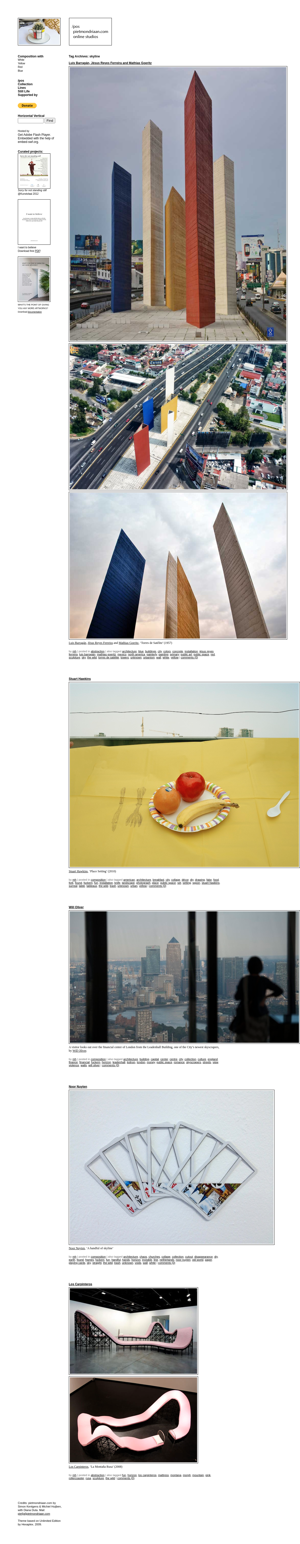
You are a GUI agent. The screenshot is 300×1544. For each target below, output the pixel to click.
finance (73, 1062)
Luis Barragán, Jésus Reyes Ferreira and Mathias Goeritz (110, 63)
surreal (73, 885)
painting (164, 654)
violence (74, 1065)
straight (97, 1262)
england (213, 1059)
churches (154, 1256)
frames (89, 1259)
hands (126, 1259)
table (82, 885)
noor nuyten (183, 1259)
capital (155, 1059)
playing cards (77, 1262)
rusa (88, 1478)
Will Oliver (76, 907)
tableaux (92, 885)
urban (134, 885)
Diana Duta (31, 1510)
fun (96, 882)
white (166, 657)
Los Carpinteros (80, 1284)
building (144, 1059)
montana (175, 1475)
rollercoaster (76, 1478)
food (216, 879)
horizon (106, 1062)
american (129, 879)
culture (202, 1059)
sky (84, 657)
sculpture (74, 657)
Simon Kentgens (28, 1506)
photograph (143, 882)
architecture (129, 651)
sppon (196, 882)
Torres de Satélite (108, 657)
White (21, 59)
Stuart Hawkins (80, 679)
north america (136, 654)
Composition (98, 879)
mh (74, 651)
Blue (20, 70)
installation (191, 651)
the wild (92, 657)
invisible (147, 1259)
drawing (200, 879)
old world (197, 1259)
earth (72, 1259)
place (155, 882)
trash (113, 885)
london (141, 1062)
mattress (163, 1475)
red (213, 654)
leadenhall (119, 1062)
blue (141, 651)
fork (71, 882)
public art (186, 654)
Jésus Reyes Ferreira (100, 643)
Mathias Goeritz (129, 643)
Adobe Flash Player (36, 135)
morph (187, 1475)
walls (83, 1065)
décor (185, 879)
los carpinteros (147, 1475)
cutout (189, 1256)
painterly (152, 654)
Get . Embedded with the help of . (36, 138)
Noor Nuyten (78, 1086)
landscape (128, 882)
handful (116, 1259)
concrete (177, 651)
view (215, 1062)
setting (187, 882)
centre (174, 1059)
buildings (150, 651)
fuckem (88, 882)
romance (179, 1062)
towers (124, 657)
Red (20, 67)
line (156, 1259)
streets (207, 1062)
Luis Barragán (77, 643)
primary (174, 654)
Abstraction (98, 651)
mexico (121, 654)
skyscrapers (193, 1062)
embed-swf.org (28, 142)
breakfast (158, 879)
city (160, 651)
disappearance (203, 1256)
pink (208, 1475)
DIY (191, 879)
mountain (198, 1475)
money (151, 1062)
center (164, 1059)
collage (175, 879)
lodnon (131, 1062)
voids (138, 1262)
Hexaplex (27, 1524)
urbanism (149, 657)
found (78, 882)
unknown (136, 657)
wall (158, 657)
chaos (143, 1256)
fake (209, 879)
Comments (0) (189, 657)
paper (208, 1259)
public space (201, 654)
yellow (175, 657)
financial (84, 1062)
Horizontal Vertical (31, 116)
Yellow (21, 63)
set (179, 882)
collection (190, 1059)
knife (117, 882)
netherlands (167, 1259)
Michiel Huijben (51, 1506)
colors (167, 651)
